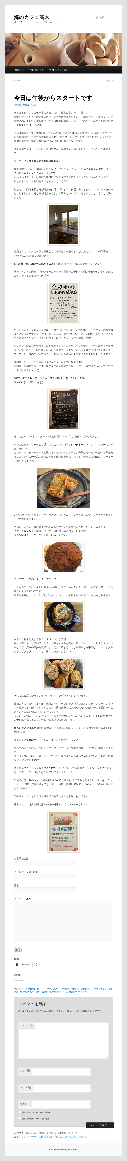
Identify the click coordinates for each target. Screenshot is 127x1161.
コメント (26, 1025)
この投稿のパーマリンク (77, 992)
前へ (17, 80)
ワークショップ (100, 989)
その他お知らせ (32, 989)
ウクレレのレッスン (58, 70)
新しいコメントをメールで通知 (36, 1112)
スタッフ (60, 992)
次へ (110, 80)
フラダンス (86, 989)
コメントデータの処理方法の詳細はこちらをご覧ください (53, 1136)
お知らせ (19, 70)
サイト (23, 1103)
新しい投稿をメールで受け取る (36, 1118)
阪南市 (45, 992)
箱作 (38, 992)
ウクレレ (75, 989)
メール (25, 1087)
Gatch (48, 989)
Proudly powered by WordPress (63, 1149)
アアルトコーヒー (61, 989)
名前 (25, 1071)
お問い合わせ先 (35, 70)
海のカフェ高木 (31, 17)
